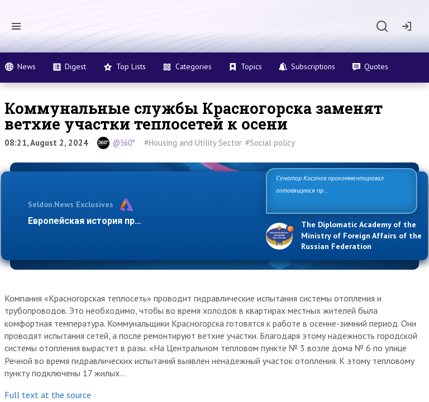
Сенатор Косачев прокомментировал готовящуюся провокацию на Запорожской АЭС (337, 190)
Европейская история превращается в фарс (124, 221)
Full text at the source (47, 394)
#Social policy (270, 142)
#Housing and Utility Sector (193, 142)
